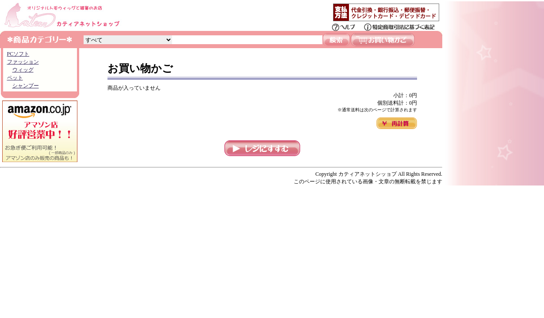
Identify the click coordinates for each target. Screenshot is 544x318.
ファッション (23, 62)
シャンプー (25, 86)
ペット (15, 78)
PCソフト (18, 54)
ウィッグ (23, 70)
